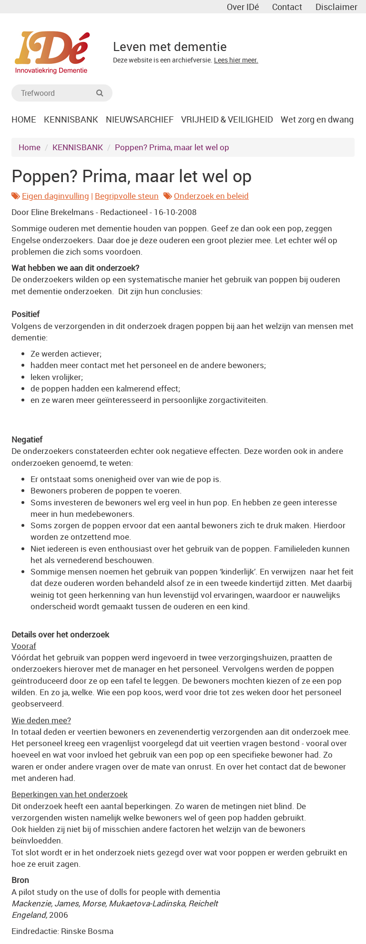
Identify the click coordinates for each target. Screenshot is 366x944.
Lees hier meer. (236, 59)
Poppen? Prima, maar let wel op (172, 149)
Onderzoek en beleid (211, 198)
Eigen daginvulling (55, 198)
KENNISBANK (77, 149)
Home (30, 149)
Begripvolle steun (127, 198)
